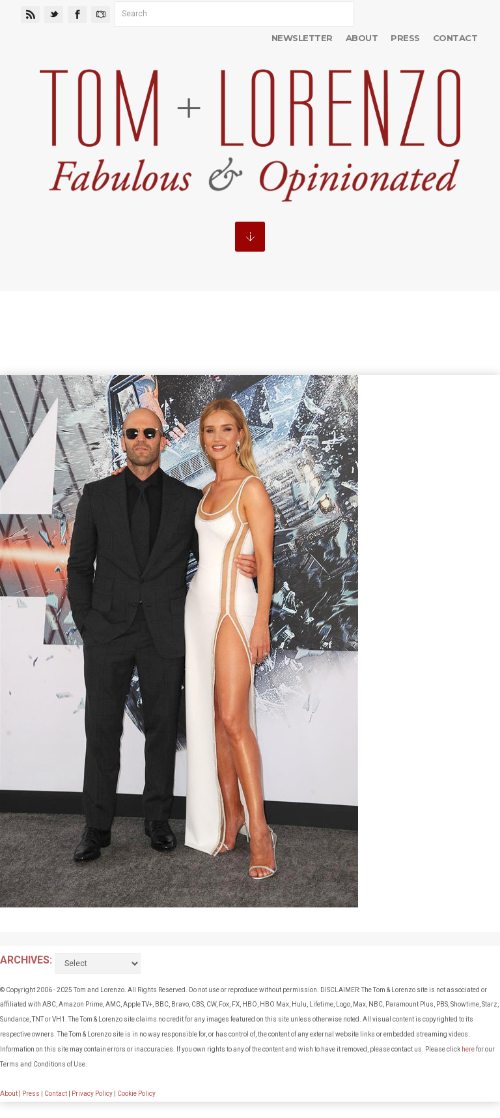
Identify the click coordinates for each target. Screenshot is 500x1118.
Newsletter (302, 38)
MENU (250, 237)
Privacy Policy (92, 1093)
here (468, 1049)
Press (405, 38)
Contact (455, 38)
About (362, 38)
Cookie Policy (136, 1093)
